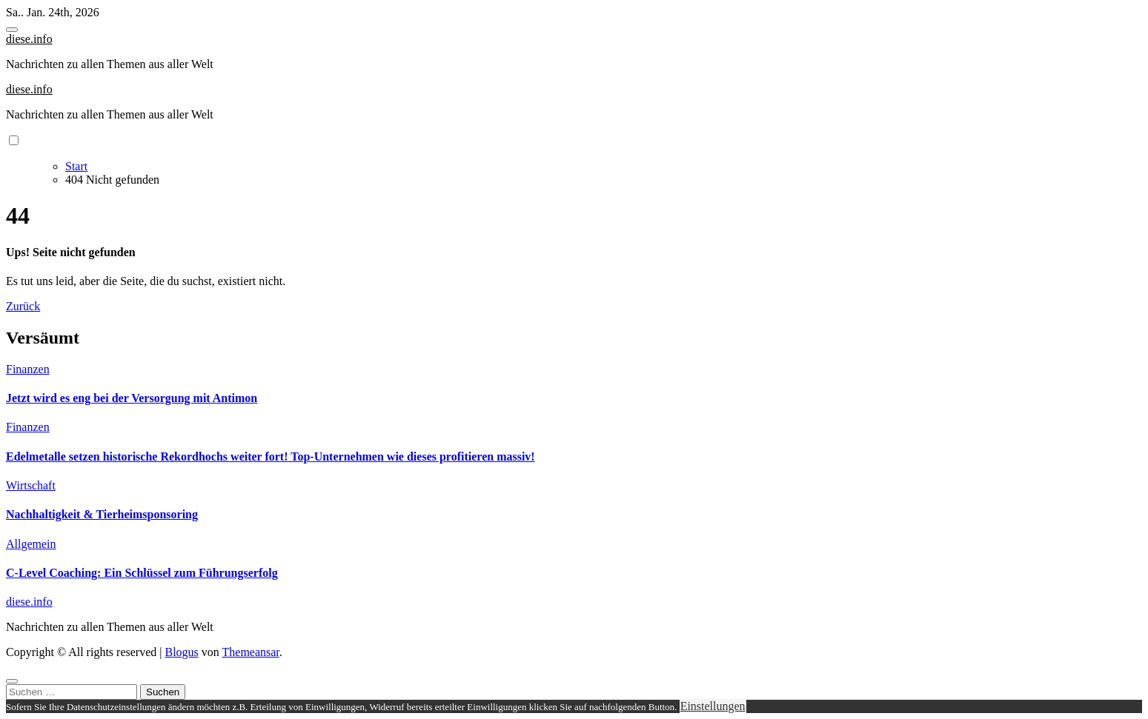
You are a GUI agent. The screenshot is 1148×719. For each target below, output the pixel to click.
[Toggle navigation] (12, 29)
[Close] (12, 681)
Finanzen (28, 369)
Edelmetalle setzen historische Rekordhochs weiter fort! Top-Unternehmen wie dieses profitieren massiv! (270, 456)
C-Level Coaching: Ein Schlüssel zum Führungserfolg (142, 572)
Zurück (23, 306)
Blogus (181, 652)
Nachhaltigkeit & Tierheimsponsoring (102, 514)
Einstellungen (713, 706)
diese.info (29, 39)
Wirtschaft (31, 485)
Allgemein (31, 544)
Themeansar (250, 652)
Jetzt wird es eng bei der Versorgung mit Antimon (131, 398)
